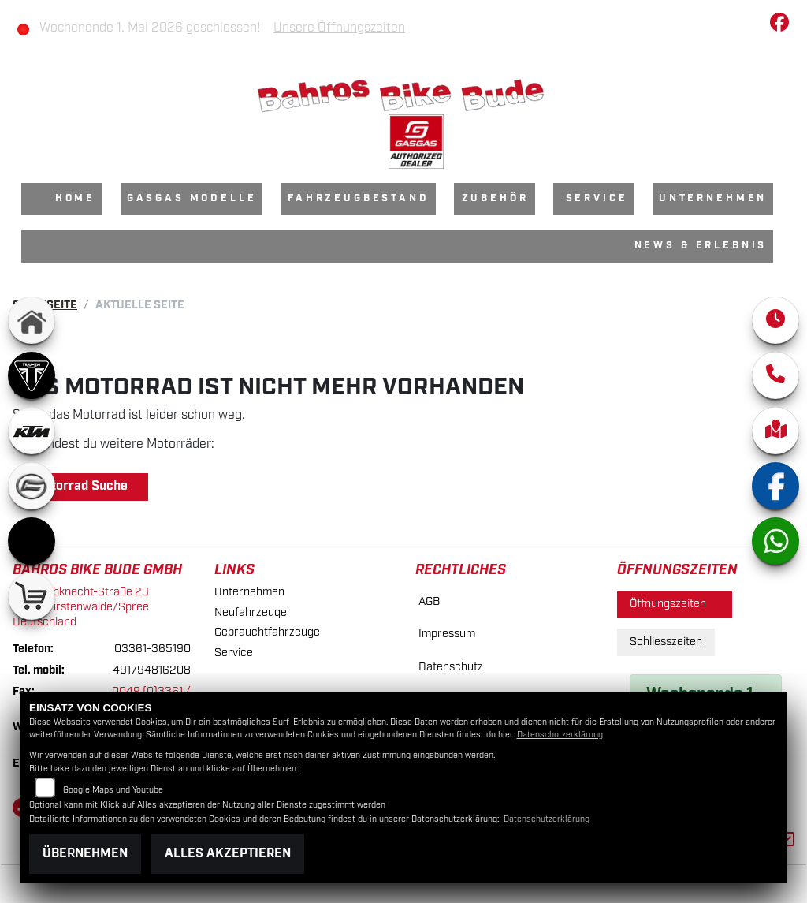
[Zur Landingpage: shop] (31, 596)
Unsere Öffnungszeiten (339, 28)
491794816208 (152, 669)
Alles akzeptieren (228, 853)
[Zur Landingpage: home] (31, 320)
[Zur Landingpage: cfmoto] (31, 485)
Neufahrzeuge (250, 612)
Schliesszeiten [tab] (666, 641)
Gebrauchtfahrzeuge (267, 632)
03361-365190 (152, 648)
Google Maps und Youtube (113, 790)
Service (597, 198)
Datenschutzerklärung (560, 735)
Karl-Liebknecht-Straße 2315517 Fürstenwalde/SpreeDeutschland (81, 606)
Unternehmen (713, 198)
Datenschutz (450, 666)
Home (75, 198)
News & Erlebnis (701, 245)
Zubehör (495, 198)
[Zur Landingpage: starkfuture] (31, 541)
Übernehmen (85, 853)
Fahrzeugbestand (359, 198)
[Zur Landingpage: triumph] (31, 375)
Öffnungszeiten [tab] (675, 603)
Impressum (446, 633)
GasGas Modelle (192, 198)
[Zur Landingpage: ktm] (31, 430)
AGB (429, 601)
